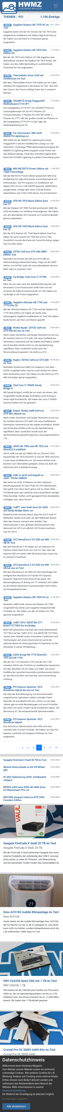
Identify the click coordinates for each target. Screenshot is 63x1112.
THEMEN (9, 17)
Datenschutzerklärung (13, 1090)
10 (56, 747)
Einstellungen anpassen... (15, 1098)
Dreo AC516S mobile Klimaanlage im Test (31, 912)
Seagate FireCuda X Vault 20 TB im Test (29, 843)
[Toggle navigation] (55, 5)
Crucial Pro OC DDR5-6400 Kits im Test (29, 1049)
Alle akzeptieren (16, 1106)
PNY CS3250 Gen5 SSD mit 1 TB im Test (30, 981)
